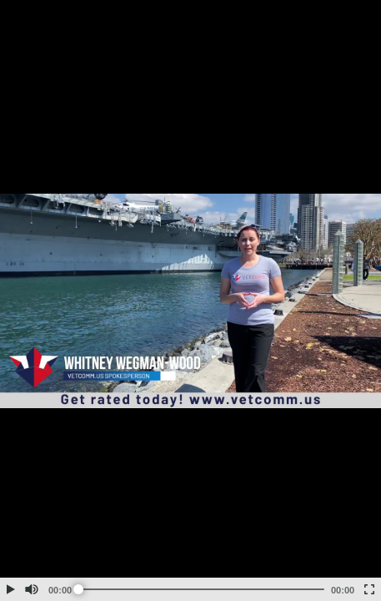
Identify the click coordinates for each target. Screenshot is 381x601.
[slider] (201, 589)
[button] (10, 589)
